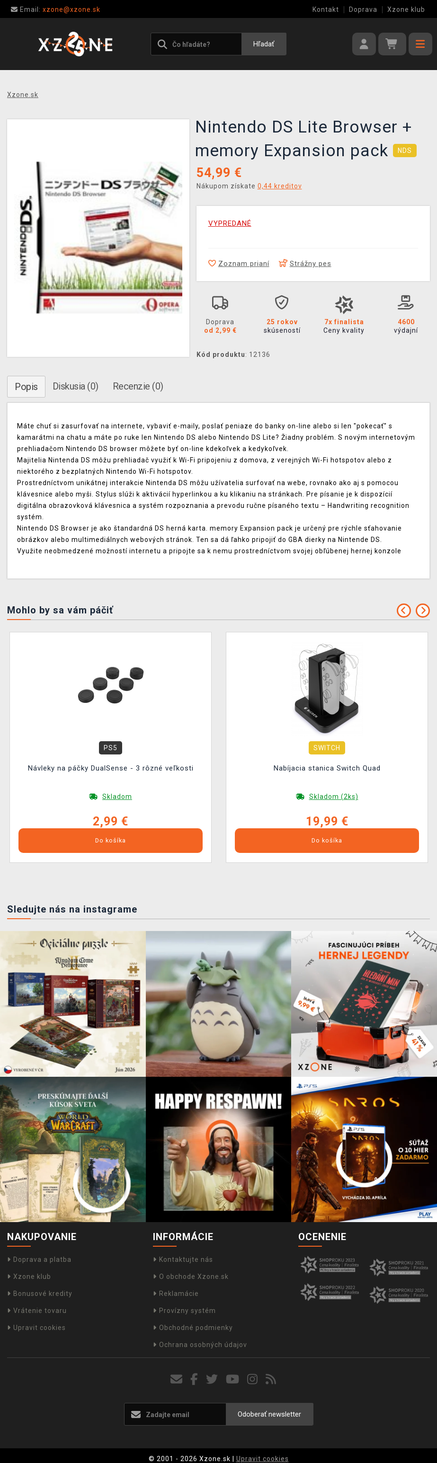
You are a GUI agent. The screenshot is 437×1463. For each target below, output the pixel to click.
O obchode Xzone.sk (191, 1276)
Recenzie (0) (138, 386)
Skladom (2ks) (333, 796)
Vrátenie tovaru (37, 1310)
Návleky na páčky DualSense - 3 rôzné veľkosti (111, 768)
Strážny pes (305, 263)
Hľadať (263, 44)
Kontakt (325, 9)
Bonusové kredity (39, 1293)
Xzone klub (406, 9)
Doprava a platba (39, 1259)
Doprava (363, 9)
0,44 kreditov (280, 186)
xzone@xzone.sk (55, 9)
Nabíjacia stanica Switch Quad (327, 768)
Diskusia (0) (75, 386)
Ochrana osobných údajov (200, 1344)
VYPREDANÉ (229, 223)
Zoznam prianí (238, 263)
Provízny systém (184, 1310)
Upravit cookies (36, 1327)
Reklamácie (176, 1293)
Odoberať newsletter (269, 1414)
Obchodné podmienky (193, 1327)
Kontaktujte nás (183, 1259)
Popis (26, 386)
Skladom (117, 796)
